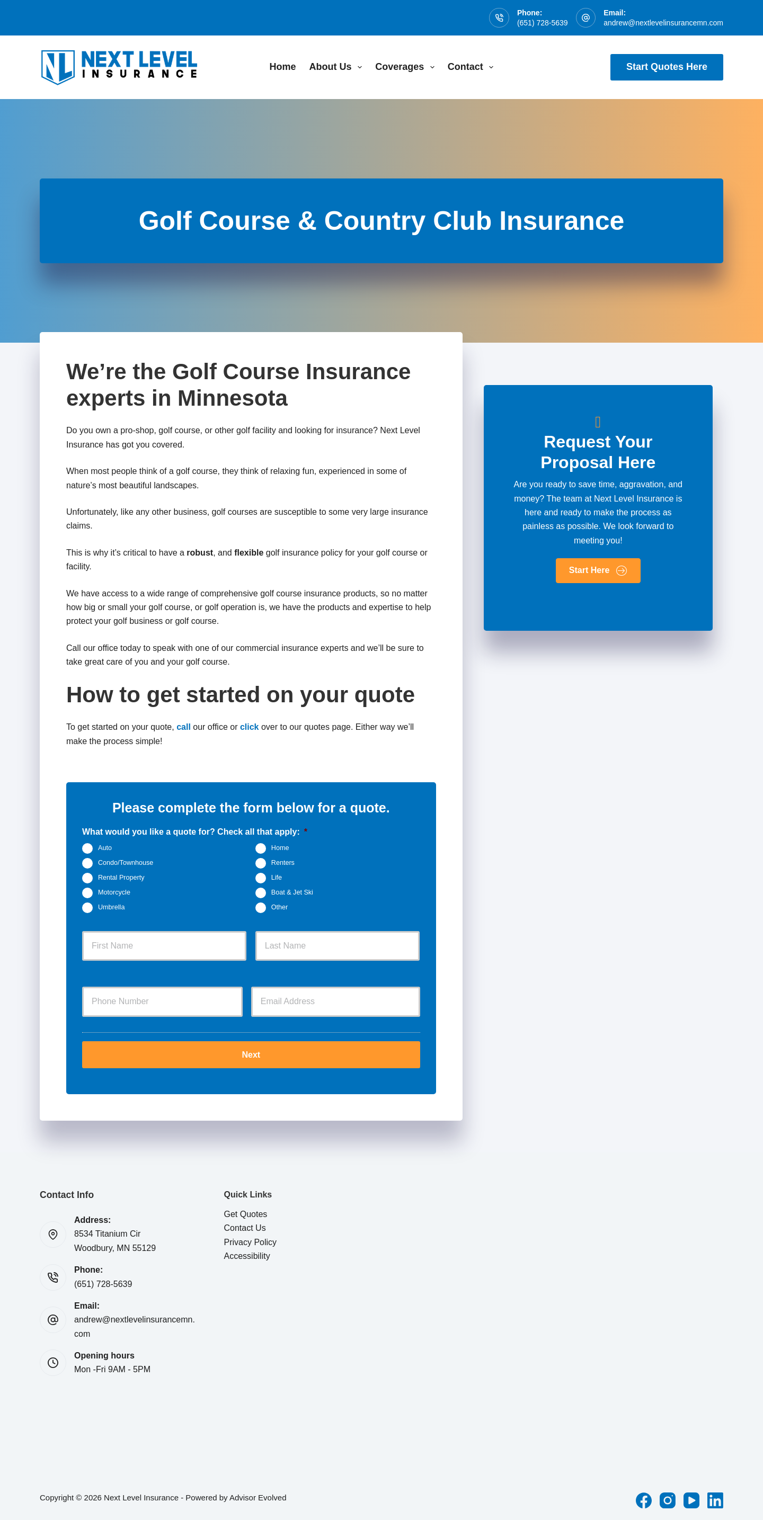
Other (279, 907)
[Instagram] (668, 1499)
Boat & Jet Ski (292, 892)
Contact (473, 67)
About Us (338, 67)
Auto (105, 848)
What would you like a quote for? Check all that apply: (194, 831)
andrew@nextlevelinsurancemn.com (663, 23)
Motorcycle (114, 892)
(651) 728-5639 (542, 23)
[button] (598, 570)
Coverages (407, 67)
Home (283, 66)
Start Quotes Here (666, 66)
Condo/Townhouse (125, 862)
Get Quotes (246, 1212)
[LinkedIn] (715, 1499)
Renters (283, 862)
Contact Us (245, 1226)
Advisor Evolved (258, 1495)
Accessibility (247, 1254)
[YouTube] (691, 1499)
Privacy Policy (250, 1240)
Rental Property (121, 877)
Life (276, 877)
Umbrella (111, 907)
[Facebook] (644, 1499)
